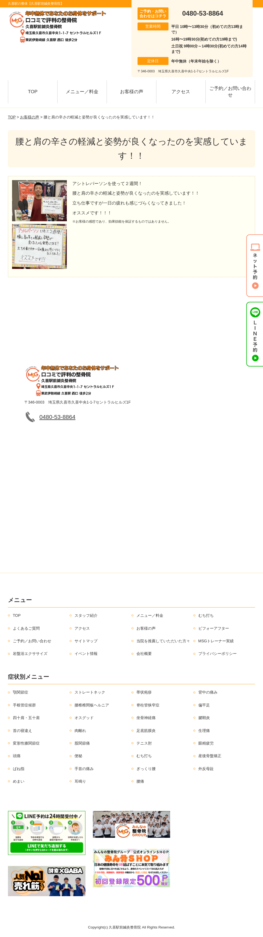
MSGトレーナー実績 (216, 641)
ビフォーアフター (213, 628)
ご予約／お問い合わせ (230, 92)
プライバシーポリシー (217, 653)
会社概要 (144, 653)
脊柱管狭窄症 (147, 705)
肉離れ (80, 730)
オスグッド (84, 717)
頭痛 (17, 756)
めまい (18, 781)
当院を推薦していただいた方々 (163, 641)
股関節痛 (82, 743)
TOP (33, 91)
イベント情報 (86, 653)
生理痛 (204, 730)
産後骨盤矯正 (209, 756)
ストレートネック (90, 692)
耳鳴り (80, 781)
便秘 (78, 756)
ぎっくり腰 (146, 768)
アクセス (180, 91)
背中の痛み (208, 692)
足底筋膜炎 (146, 730)
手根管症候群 (24, 705)
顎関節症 (20, 692)
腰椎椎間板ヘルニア (92, 705)
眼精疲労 (206, 743)
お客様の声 (131, 91)
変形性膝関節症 (26, 743)
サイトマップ (86, 641)
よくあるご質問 (26, 628)
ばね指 (18, 768)
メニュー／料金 (82, 91)
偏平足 (204, 705)
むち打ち (206, 615)
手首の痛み (84, 768)
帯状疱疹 (144, 692)
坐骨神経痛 (146, 717)
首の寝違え (22, 730)
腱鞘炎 (204, 717)
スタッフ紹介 (86, 615)
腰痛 (140, 781)
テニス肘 (144, 743)
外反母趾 (206, 768)
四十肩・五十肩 (26, 717)
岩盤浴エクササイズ (30, 653)
